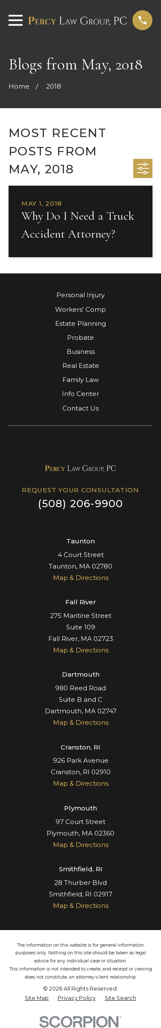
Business (81, 351)
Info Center (80, 394)
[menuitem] (37, 998)
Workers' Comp (80, 309)
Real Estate (80, 366)
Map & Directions (80, 578)
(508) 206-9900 (80, 503)
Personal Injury (80, 295)
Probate (80, 337)
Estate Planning (80, 323)
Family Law (80, 380)
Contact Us (80, 408)
